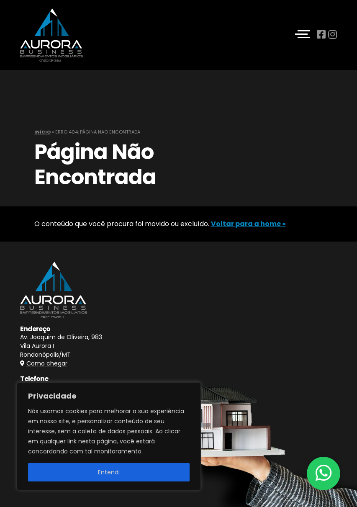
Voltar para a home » (248, 224)
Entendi (109, 472)
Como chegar (46, 363)
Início (42, 132)
